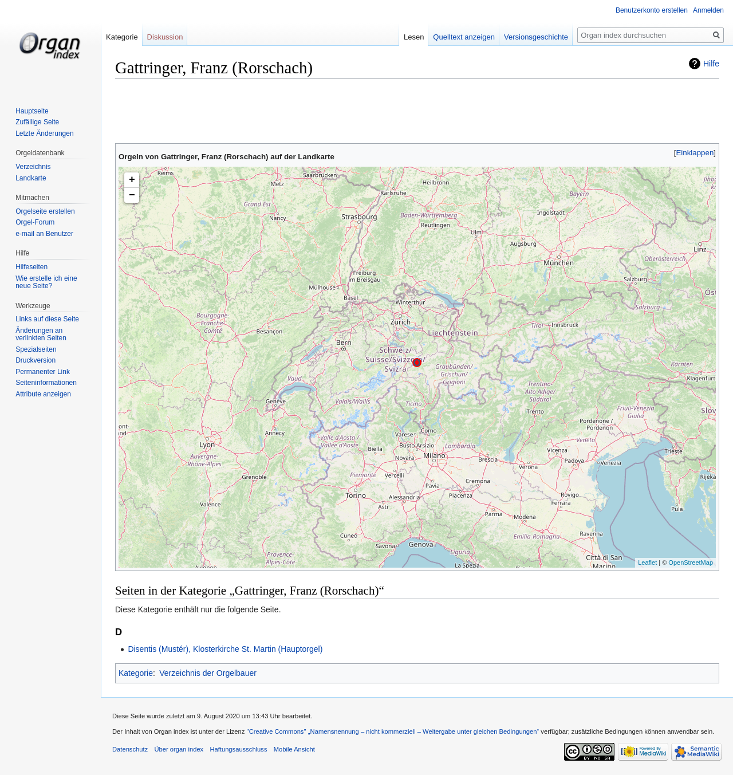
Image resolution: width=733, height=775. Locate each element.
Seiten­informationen (46, 383)
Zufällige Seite (37, 122)
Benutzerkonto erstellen (652, 10)
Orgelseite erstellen (44, 211)
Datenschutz (130, 749)
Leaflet (647, 562)
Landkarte (30, 178)
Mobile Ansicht (294, 749)
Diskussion (165, 37)
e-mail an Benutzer (44, 234)
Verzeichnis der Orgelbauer (208, 673)
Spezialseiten (35, 349)
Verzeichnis (32, 167)
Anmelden (708, 10)
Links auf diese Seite (47, 319)
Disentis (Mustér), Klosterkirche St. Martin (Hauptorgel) (225, 649)
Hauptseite (31, 111)
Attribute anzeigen (43, 394)
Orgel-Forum (34, 222)
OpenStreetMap (690, 562)
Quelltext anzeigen (464, 37)
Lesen (414, 37)
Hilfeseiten (31, 267)
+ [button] (132, 180)
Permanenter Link (42, 372)
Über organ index (178, 749)
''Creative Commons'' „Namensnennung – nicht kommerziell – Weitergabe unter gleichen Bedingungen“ (392, 731)
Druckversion (35, 360)
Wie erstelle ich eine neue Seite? (46, 282)
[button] (695, 153)
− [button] (132, 195)
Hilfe (711, 63)
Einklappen (695, 152)
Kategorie (136, 673)
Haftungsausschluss (238, 749)
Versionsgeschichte (536, 37)
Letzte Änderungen (44, 133)
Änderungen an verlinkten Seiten (40, 334)
